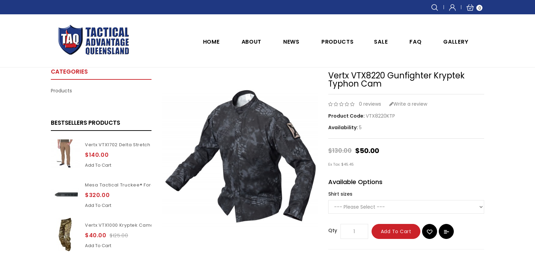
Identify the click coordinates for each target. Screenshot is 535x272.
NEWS (291, 42)
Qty (332, 230)
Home (211, 42)
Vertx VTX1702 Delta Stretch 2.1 (121, 144)
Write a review (408, 104)
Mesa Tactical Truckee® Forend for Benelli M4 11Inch (148, 185)
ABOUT (252, 42)
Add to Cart (396, 231)
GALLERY (455, 42)
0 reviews (370, 104)
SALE (381, 42)
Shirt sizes (340, 194)
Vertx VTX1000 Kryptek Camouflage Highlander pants (149, 225)
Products (337, 42)
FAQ (415, 42)
